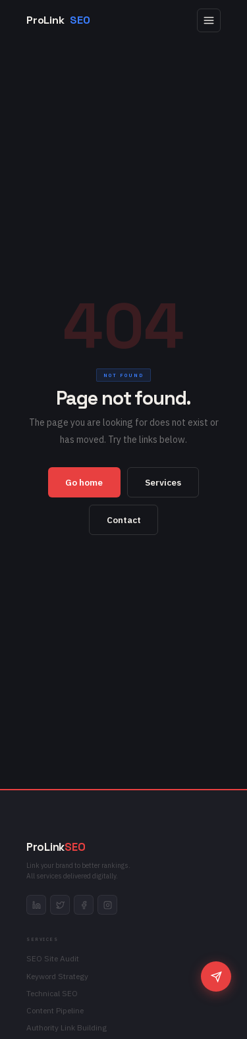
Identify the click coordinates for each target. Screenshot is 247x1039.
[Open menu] (209, 20)
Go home (84, 482)
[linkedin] (36, 905)
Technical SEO (52, 993)
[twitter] (60, 905)
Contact (124, 520)
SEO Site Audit (52, 958)
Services (163, 482)
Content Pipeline (55, 1010)
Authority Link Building (66, 1027)
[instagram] (107, 905)
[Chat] (216, 976)
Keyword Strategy (57, 976)
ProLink (58, 20)
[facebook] (84, 905)
